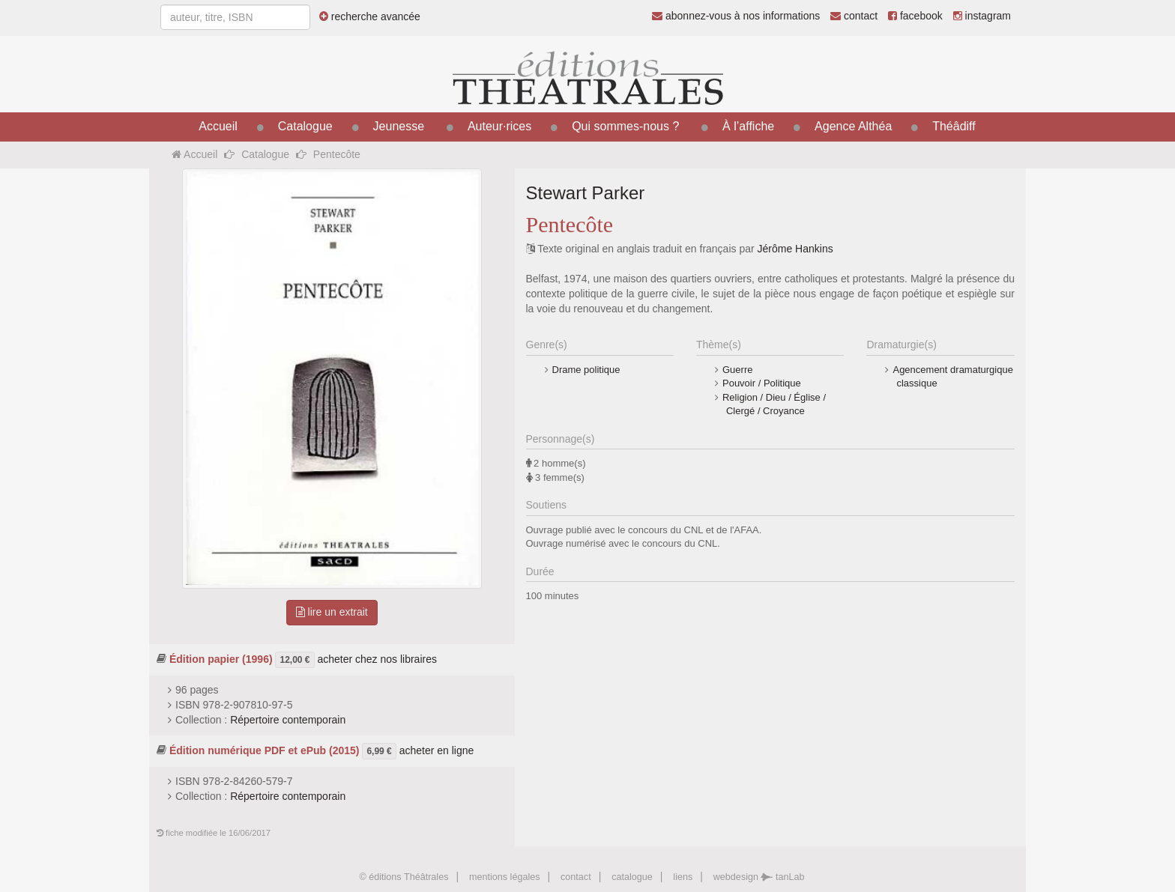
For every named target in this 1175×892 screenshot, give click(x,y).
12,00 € (294, 660)
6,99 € (378, 751)
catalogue (632, 877)
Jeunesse (399, 126)
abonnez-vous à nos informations (736, 16)
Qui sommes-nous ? (625, 126)
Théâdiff (954, 126)
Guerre (737, 369)
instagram (982, 16)
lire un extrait (332, 612)
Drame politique (586, 369)
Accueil (218, 126)
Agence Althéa (853, 126)
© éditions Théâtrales (403, 877)
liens (682, 877)
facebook (915, 16)
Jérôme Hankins (795, 249)
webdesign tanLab (759, 877)
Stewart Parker (585, 193)
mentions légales (504, 877)
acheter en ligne (436, 750)
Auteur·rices (499, 126)
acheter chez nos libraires (377, 658)
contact (854, 16)
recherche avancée (369, 16)
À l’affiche (748, 126)
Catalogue (305, 126)
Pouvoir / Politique (761, 383)
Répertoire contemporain (287, 720)
